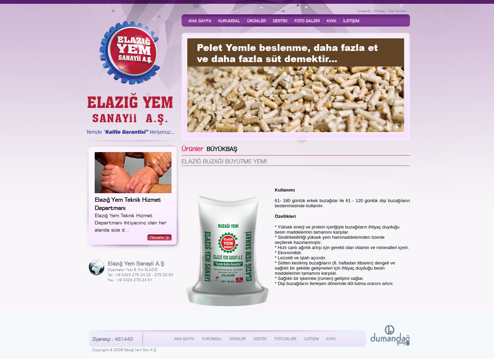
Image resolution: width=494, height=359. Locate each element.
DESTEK (280, 20)
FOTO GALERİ (307, 20)
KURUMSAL (229, 20)
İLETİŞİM (351, 20)
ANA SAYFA (199, 20)
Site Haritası (397, 11)
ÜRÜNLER (256, 20)
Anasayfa (363, 11)
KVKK (331, 20)
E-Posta (379, 11)
